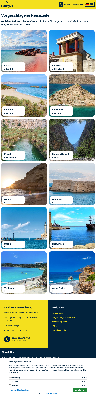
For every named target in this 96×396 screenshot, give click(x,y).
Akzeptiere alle (80, 390)
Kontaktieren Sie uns (61, 330)
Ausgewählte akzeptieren (20, 390)
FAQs (54, 326)
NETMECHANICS (51, 394)
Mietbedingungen (59, 322)
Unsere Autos (58, 313)
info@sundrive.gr (11, 325)
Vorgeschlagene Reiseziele (63, 317)
